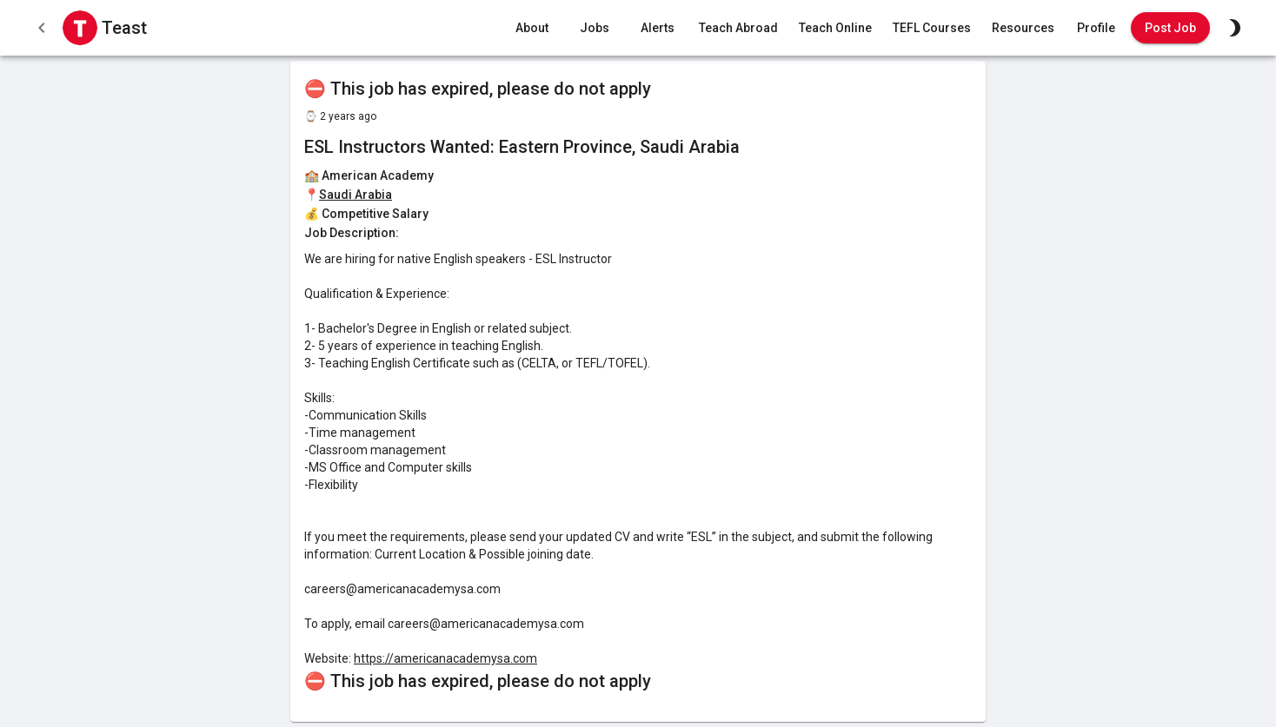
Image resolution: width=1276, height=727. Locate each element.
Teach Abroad (738, 28)
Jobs (594, 28)
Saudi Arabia (355, 195)
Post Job (1170, 28)
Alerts (657, 28)
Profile (1096, 28)
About (532, 28)
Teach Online (835, 28)
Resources (1023, 28)
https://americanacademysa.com (445, 658)
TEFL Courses (932, 28)
